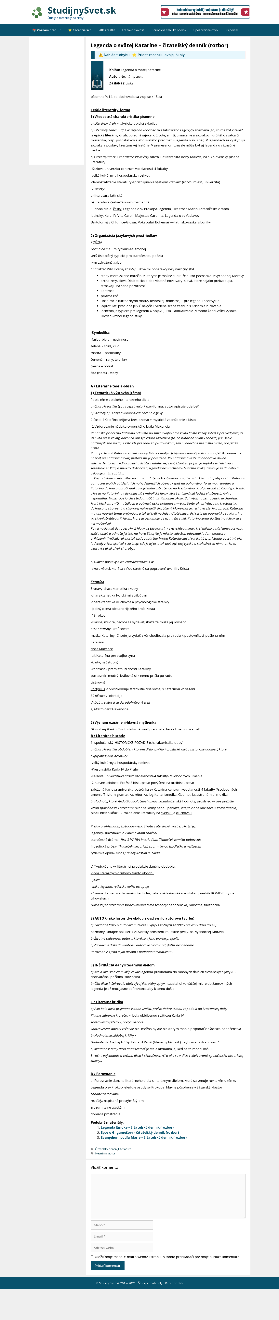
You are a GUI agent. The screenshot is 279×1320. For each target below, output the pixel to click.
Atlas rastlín (107, 30)
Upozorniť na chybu (206, 30)
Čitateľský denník (106, 1149)
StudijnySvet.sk (81, 10)
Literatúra (124, 1149)
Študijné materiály (150, 1283)
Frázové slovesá (133, 30)
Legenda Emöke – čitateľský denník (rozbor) (137, 1127)
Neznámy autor (105, 1153)
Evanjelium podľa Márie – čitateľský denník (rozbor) (144, 1137)
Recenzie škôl (174, 1283)
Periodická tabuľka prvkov (169, 30)
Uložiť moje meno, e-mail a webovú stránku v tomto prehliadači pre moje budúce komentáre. (167, 1256)
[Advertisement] (57, 101)
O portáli (232, 30)
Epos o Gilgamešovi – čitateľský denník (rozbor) (140, 1132)
